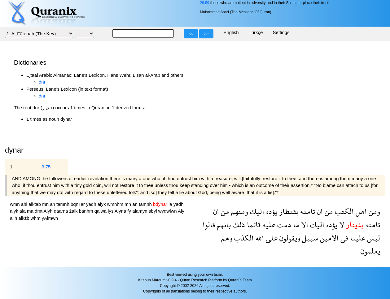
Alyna (121, 211)
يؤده (270, 211)
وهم (226, 238)
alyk (102, 204)
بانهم (223, 224)
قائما (253, 224)
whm (36, 218)
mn (46, 204)
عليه (268, 224)
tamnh (63, 204)
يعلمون (370, 251)
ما (295, 224)
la (171, 204)
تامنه (306, 211)
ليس (372, 238)
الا (303, 224)
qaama (61, 211)
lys (111, 211)
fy (129, 211)
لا (340, 224)
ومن (373, 211)
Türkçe (256, 32)
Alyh (48, 211)
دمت (283, 224)
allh (14, 218)
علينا (356, 238)
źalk (74, 211)
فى (343, 238)
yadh (92, 204)
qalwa (101, 211)
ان (319, 211)
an (53, 204)
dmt (39, 211)
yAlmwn (50, 218)
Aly (181, 211)
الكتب (343, 211)
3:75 (46, 166)
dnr (42, 81)
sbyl (153, 211)
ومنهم (238, 211)
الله (259, 238)
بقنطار (287, 211)
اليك (256, 211)
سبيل (309, 238)
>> (206, 34)
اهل (360, 211)
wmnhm (116, 204)
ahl (24, 204)
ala (23, 211)
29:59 (204, 3)
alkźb (25, 218)
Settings (281, 32)
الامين (328, 238)
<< (191, 34)
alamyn (140, 211)
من (328, 211)
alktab (35, 204)
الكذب (243, 238)
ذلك (238, 224)
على (271, 238)
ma (31, 211)
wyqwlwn (168, 211)
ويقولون (289, 238)
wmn (15, 204)
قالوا (209, 224)
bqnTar (78, 204)
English (231, 32)
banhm (86, 211)
